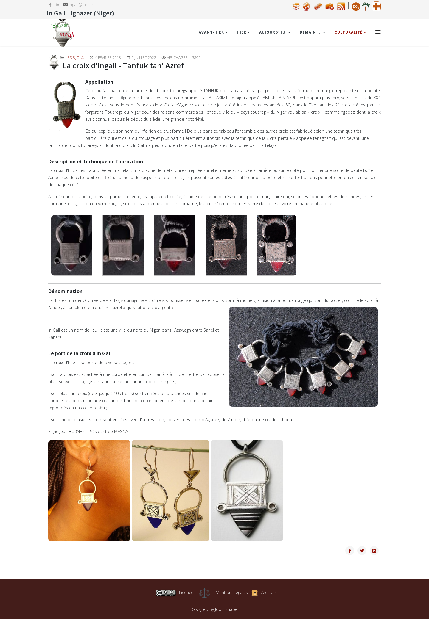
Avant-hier (211, 32)
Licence (174, 592)
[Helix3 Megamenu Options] (378, 32)
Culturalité (349, 32)
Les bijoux (75, 57)
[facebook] (50, 4)
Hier (241, 32)
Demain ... (311, 32)
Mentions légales (232, 592)
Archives (269, 592)
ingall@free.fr (81, 4)
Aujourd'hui (273, 32)
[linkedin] (57, 4)
